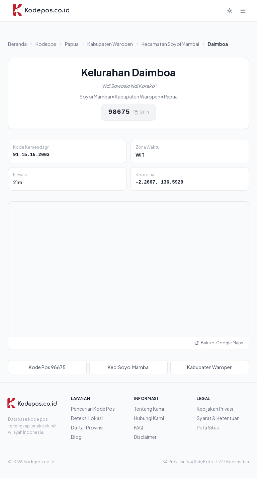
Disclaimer (145, 437)
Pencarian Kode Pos (93, 409)
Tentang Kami (149, 409)
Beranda (17, 44)
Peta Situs (208, 427)
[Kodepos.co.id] (29, 404)
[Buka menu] (243, 11)
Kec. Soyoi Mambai (129, 367)
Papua (72, 44)
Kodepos (45, 44)
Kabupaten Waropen (110, 44)
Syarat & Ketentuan (218, 418)
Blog (76, 437)
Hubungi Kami (149, 418)
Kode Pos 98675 (47, 367)
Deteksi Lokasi (87, 418)
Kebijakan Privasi (215, 409)
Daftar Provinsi (87, 427)
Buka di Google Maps (219, 342)
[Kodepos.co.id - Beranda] (41, 10)
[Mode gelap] (230, 11)
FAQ (138, 427)
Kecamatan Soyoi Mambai (170, 44)
